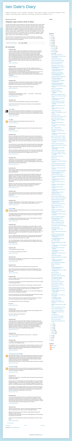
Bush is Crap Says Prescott (56, 194)
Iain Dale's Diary (21, 6)
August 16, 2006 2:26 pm (13, 272)
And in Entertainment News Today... (57, 60)
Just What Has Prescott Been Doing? (58, 203)
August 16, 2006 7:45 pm (13, 403)
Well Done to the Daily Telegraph (57, 174)
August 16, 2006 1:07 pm (13, 244)
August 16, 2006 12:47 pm (13, 204)
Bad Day (52, 265)
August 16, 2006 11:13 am (13, 164)
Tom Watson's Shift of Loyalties (57, 72)
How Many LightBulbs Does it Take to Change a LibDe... (58, 291)
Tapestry (10, 109)
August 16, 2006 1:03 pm (13, 220)
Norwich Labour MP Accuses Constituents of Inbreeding (56, 278)
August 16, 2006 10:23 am (13, 122)
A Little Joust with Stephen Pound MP (58, 163)
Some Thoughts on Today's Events (57, 281)
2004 (51, 337)
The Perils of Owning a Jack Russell (58, 216)
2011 (51, 37)
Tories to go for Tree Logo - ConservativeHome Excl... (56, 298)
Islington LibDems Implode (56, 255)
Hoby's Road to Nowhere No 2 (56, 54)
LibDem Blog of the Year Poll (56, 129)
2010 (51, 38)
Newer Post (8, 425)
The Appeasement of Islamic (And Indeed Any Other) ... (57, 202)
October (53, 50)
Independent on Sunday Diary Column (58, 94)
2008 (51, 42)
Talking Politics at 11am (55, 114)
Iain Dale (53, 347)
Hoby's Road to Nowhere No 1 (56, 118)
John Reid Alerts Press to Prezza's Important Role (57, 251)
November (53, 48)
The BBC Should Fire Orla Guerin (57, 220)
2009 (51, 40)
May (52, 327)
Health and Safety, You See (56, 205)
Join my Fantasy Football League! (57, 316)
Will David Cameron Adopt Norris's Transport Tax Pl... (57, 236)
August (52, 53)
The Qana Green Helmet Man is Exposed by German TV (57, 260)
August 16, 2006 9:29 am (13, 62)
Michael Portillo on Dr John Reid (57, 156)
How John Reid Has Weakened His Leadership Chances (57, 239)
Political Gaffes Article (55, 227)
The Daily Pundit (12, 366)
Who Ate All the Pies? (55, 286)
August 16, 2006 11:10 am (13, 153)
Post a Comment (10, 423)
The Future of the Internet (56, 319)
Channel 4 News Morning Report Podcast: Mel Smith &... (57, 268)
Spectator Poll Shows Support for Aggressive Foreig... (57, 193)
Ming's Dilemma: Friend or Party (57, 65)
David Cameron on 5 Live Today (57, 317)
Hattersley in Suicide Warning (56, 209)
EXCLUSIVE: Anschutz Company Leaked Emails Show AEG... (57, 84)
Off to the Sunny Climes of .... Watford (58, 137)
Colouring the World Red (55, 90)
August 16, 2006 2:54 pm (13, 315)
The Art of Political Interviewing (57, 308)
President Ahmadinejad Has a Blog (57, 234)
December (53, 46)
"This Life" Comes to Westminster (57, 310)
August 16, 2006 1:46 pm (13, 253)
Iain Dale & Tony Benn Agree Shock (57, 196)
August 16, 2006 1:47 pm (13, 261)
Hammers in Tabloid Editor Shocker (57, 222)
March (52, 330)
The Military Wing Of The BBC (14, 353)
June (52, 325)
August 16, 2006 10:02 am (13, 96)
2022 (51, 35)
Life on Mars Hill (54, 293)
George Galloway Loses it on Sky (57, 284)
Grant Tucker (54, 345)
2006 (51, 45)
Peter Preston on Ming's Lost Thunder (58, 307)
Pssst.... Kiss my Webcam (56, 127)
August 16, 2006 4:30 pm (13, 336)
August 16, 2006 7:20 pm (13, 391)
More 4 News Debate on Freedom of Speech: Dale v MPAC (58, 173)
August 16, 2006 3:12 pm (13, 329)
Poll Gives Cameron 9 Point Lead (57, 143)
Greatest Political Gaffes (55, 264)
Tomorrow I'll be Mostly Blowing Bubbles (58, 170)
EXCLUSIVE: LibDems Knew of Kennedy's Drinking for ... (57, 79)
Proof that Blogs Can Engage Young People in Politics (58, 99)
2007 (51, 43)
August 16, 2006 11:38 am (13, 196)
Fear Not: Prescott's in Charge (56, 283)
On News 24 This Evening (56, 300)
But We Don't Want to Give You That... (58, 101)
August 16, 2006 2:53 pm (13, 305)
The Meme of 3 (54, 157)
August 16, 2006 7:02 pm (13, 372)
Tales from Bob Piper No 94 (56, 63)
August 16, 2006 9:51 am (13, 88)
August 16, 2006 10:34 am (13, 130)
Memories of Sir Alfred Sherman (57, 88)
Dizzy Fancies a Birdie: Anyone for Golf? (58, 116)
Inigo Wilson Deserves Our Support (57, 199)
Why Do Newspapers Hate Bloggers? (58, 262)
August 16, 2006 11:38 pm (13, 420)
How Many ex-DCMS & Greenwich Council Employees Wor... (57, 74)
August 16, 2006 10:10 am (13, 105)
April (52, 328)
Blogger (41, 434)
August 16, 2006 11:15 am (13, 187)
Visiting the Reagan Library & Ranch (58, 150)
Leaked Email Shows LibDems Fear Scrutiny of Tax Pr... (57, 289)
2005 (51, 335)
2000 (51, 340)
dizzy (10, 119)
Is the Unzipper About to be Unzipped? (58, 139)
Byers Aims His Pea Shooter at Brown (58, 136)
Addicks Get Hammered (55, 159)
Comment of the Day (55, 272)
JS (52, 349)
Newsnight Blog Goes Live (56, 274)
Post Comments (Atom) (15, 427)
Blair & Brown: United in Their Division (58, 275)
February (53, 332)
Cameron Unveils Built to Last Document (58, 197)
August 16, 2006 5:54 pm (13, 362)
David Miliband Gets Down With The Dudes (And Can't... (58, 67)
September (53, 51)
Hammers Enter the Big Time (56, 58)
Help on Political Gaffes (55, 240)
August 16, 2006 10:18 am (13, 115)
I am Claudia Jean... (55, 314)
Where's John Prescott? (55, 279)
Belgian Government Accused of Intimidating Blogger (57, 219)
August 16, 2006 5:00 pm (13, 350)
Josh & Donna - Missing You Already (58, 152)
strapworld (11, 208)
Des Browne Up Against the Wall (57, 62)
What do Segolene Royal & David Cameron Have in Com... (57, 70)
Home (25, 425)
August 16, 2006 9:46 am (13, 76)
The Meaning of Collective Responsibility (58, 225)
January (53, 333)
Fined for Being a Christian (56, 110)
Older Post (43, 425)
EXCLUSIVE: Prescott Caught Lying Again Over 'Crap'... (58, 179)
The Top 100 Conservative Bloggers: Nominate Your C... (58, 81)
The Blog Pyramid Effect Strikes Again (58, 76)
